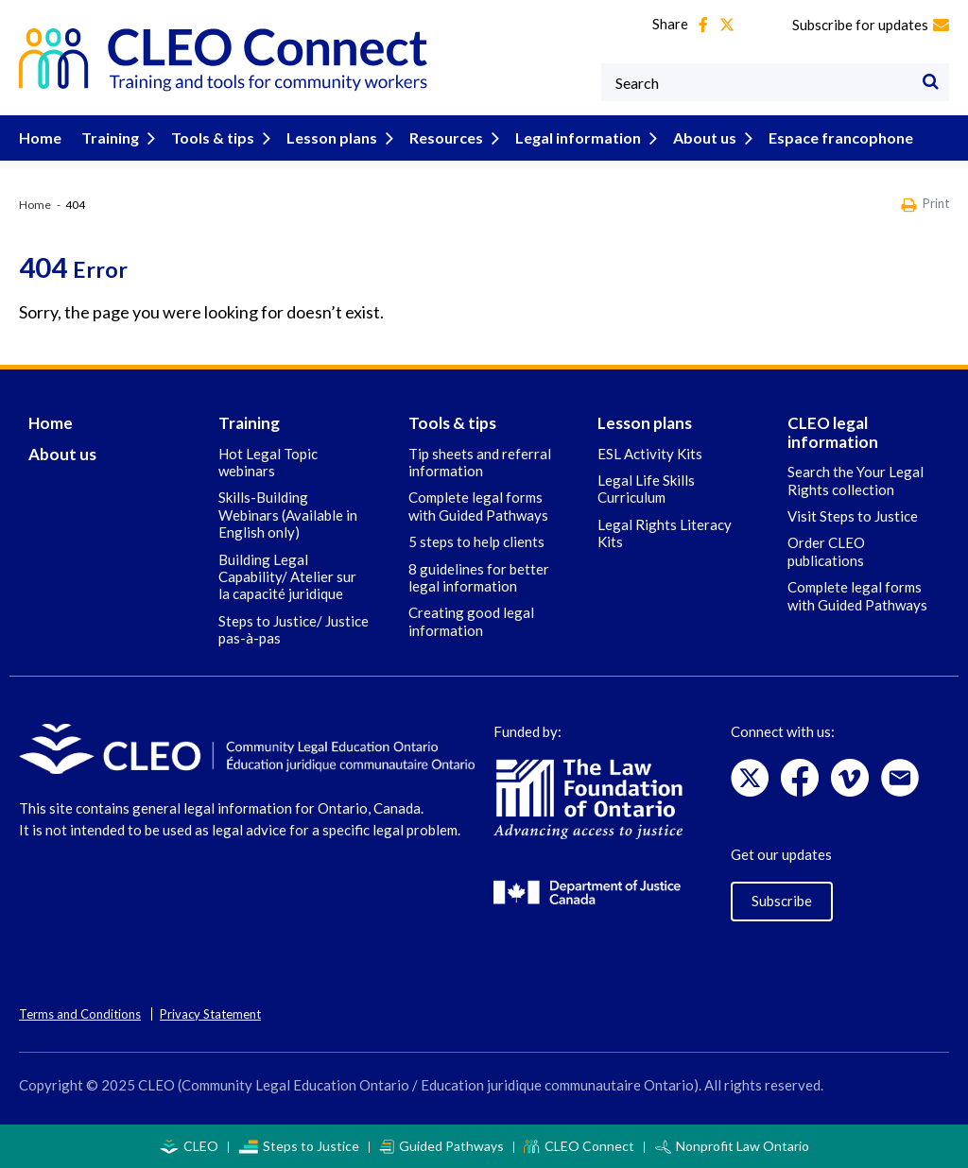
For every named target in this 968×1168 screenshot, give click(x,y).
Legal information (590, 137)
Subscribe (782, 900)
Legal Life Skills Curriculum (646, 489)
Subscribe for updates (870, 24)
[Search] (930, 82)
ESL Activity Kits (649, 453)
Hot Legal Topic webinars (268, 462)
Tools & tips (224, 137)
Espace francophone (841, 137)
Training (122, 137)
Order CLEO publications (826, 551)
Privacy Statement (210, 1014)
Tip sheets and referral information (479, 462)
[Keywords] (775, 82)
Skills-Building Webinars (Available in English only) (287, 515)
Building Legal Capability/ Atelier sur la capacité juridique (287, 577)
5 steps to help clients (476, 541)
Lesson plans (343, 137)
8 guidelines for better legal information (478, 577)
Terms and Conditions (80, 1014)
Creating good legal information (471, 621)
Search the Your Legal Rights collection (855, 480)
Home (40, 137)
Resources (458, 137)
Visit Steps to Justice (852, 515)
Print (925, 205)
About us (716, 137)
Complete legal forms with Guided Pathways (478, 506)
